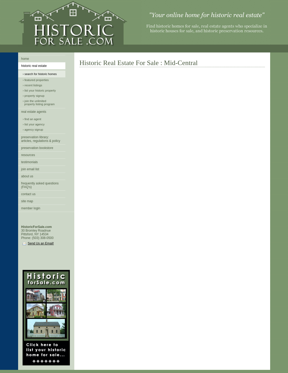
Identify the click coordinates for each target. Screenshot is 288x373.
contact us (28, 194)
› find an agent (32, 119)
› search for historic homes (40, 74)
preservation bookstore (37, 148)
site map (27, 201)
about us (27, 176)
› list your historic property (39, 90)
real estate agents (33, 112)
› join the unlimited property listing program (39, 102)
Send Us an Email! (38, 243)
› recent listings (32, 85)
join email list (30, 169)
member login (30, 208)
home (25, 59)
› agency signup (33, 129)
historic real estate (34, 66)
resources (28, 155)
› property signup (34, 95)
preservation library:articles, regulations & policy (40, 139)
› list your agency (34, 124)
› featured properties (36, 80)
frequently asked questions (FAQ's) (40, 185)
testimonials (29, 162)
